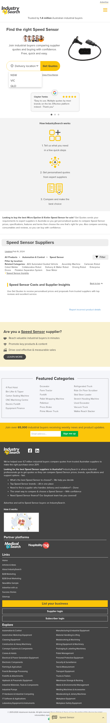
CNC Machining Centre (17, 400)
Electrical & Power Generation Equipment (20, 658)
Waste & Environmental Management (72, 685)
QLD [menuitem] (13, 86)
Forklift (43, 394)
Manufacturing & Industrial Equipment (72, 630)
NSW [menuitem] (14, 75)
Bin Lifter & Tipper (15, 391)
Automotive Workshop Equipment (17, 635)
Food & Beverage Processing (15, 671)
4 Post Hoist (12, 387)
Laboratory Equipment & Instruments (18, 703)
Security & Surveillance (66, 662)
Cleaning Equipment (11, 639)
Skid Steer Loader (83, 394)
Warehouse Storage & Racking (69, 680)
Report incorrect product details (85, 309)
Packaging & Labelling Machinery (71, 648)
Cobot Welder (11, 267)
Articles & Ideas (9, 565)
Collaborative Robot (31, 267)
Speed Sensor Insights (18, 273)
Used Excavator (81, 403)
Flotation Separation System (28, 270)
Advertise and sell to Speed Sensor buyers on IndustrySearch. (34, 502)
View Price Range (50, 75)
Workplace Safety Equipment (69, 703)
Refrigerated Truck (83, 386)
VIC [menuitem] (13, 80)
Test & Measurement (65, 667)
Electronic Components (12, 662)
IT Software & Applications (14, 698)
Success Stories (9, 592)
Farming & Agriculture (12, 667)
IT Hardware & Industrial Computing (18, 694)
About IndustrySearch (11, 569)
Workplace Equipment (65, 698)
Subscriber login (55, 618)
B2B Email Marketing (11, 578)
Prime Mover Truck (49, 411)
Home (5, 560)
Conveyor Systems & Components (17, 648)
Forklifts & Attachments (12, 676)
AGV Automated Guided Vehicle (42, 264)
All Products (11, 257)
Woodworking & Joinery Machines (71, 694)
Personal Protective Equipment (69, 658)
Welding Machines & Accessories (70, 689)
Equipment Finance (15, 408)
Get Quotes (50, 66)
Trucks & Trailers (63, 676)
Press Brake (46, 407)
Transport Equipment (65, 671)
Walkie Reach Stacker (84, 411)
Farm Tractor (46, 390)
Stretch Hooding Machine (86, 398)
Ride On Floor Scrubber (86, 390)
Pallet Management (65, 653)
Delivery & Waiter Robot (57, 267)
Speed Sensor (57, 257)
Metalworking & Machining (68, 639)
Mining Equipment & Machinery (70, 644)
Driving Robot (79, 267)
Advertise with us (10, 587)
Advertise (104, 2)
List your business (55, 604)
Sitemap (6, 596)
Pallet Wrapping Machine (52, 398)
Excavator (44, 386)
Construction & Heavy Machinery (16, 644)
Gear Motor (51, 270)
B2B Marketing (9, 574)
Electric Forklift (13, 404)
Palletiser (44, 403)
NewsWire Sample (10, 583)
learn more (14, 356)
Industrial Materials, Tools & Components (20, 685)
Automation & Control (33, 257)
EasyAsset (48, 495)
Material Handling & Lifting (68, 635)
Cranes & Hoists (9, 653)
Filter (100, 257)
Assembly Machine (71, 264)
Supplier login (55, 611)
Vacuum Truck (81, 407)
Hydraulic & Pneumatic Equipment (17, 680)
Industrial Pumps (9, 689)
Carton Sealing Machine (17, 395)
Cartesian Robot (92, 264)
